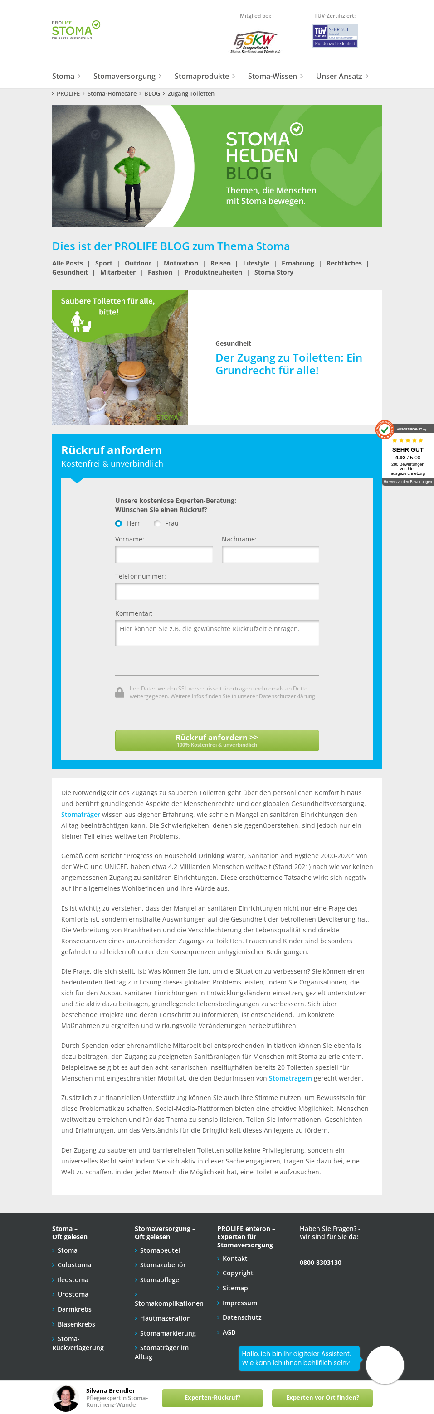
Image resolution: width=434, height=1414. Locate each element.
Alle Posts (67, 263)
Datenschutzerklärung (287, 696)
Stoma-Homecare (112, 93)
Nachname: (239, 539)
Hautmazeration (165, 1318)
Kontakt (235, 1258)
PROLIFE (68, 93)
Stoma (63, 76)
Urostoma (73, 1294)
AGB (229, 1332)
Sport (103, 263)
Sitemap (235, 1288)
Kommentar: (134, 613)
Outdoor (138, 263)
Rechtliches (344, 263)
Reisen (220, 263)
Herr (127, 523)
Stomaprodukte (202, 76)
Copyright (238, 1273)
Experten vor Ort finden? (322, 1397)
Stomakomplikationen (169, 1303)
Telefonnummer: (140, 576)
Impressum (240, 1302)
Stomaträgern (290, 1078)
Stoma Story (273, 272)
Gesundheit (70, 272)
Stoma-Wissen (272, 76)
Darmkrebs (75, 1309)
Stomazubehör (163, 1264)
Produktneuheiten (213, 272)
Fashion (160, 272)
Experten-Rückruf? (212, 1397)
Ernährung (298, 263)
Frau (166, 523)
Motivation (181, 263)
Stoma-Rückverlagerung (78, 1343)
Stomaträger (80, 814)
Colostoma (74, 1264)
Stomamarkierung (168, 1333)
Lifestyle (256, 263)
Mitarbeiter (118, 272)
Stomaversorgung (124, 76)
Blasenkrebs (76, 1324)
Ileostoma (73, 1279)
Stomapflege (159, 1279)
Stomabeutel (160, 1250)
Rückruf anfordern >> (217, 740)
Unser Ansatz (339, 76)
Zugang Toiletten (191, 93)
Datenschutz (242, 1317)
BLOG (152, 93)
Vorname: (129, 539)
